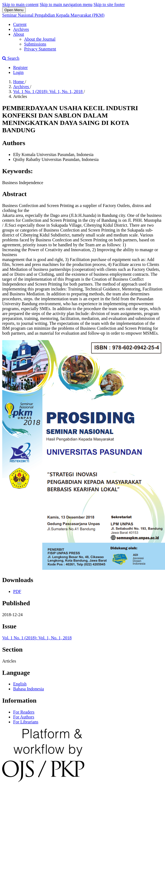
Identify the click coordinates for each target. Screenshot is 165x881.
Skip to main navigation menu (66, 4)
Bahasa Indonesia (28, 689)
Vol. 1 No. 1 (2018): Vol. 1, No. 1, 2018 (48, 91)
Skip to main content (20, 4)
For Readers (23, 712)
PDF (17, 591)
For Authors (23, 717)
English (20, 684)
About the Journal (40, 39)
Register (20, 67)
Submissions (35, 44)
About (18, 34)
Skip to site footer (109, 4)
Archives (21, 29)
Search (10, 58)
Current (20, 24)
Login (18, 72)
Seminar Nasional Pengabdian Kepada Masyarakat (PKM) (53, 15)
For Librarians (25, 722)
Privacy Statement (40, 49)
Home (19, 81)
